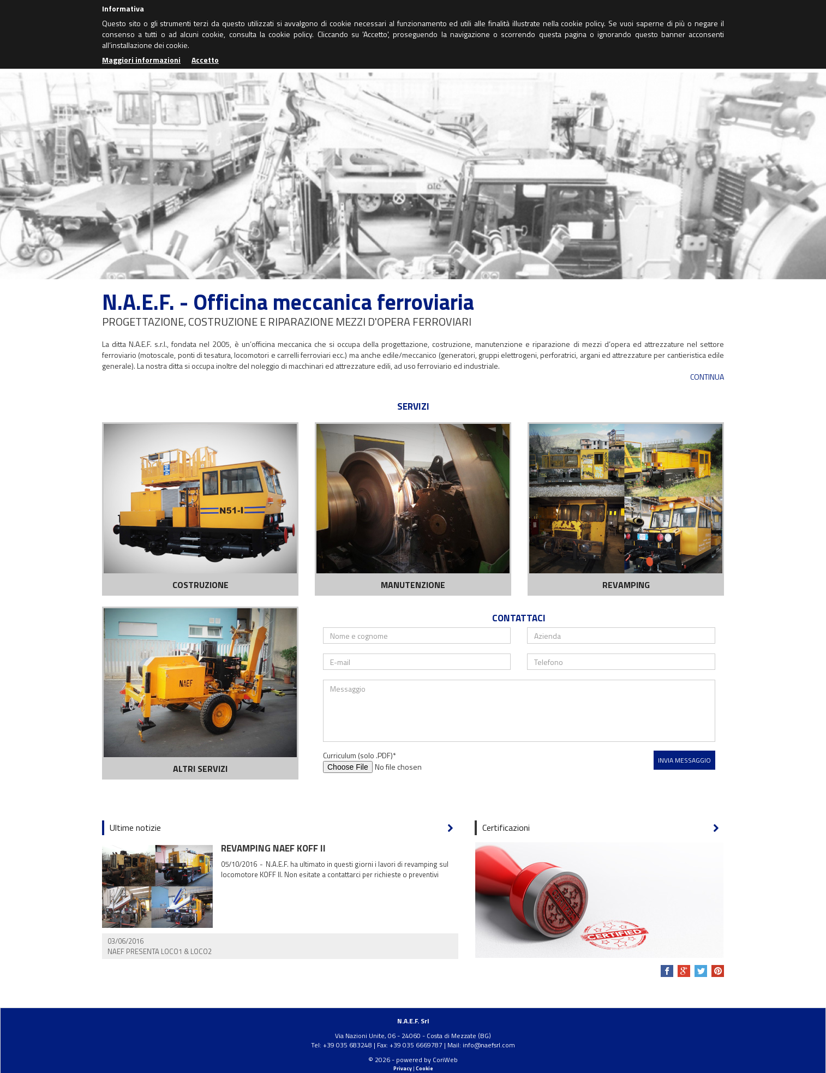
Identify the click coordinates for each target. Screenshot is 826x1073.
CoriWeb (445, 1059)
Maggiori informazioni (141, 59)
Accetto (205, 59)
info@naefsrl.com (489, 1045)
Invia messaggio (684, 760)
